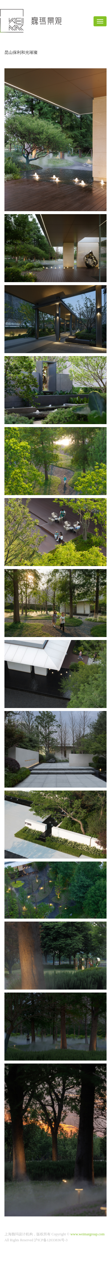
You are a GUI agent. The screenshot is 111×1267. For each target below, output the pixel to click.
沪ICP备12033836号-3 (50, 1240)
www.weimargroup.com (87, 1234)
